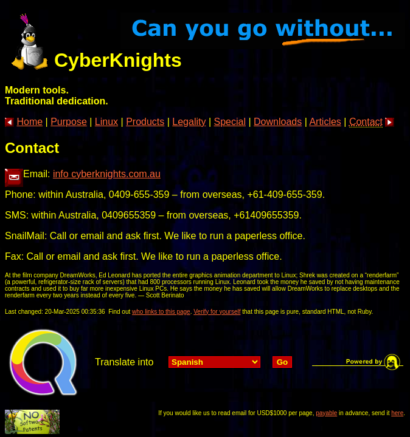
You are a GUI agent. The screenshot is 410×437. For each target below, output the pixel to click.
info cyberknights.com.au (107, 174)
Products (145, 122)
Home (29, 122)
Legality (189, 122)
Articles (325, 122)
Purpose (68, 122)
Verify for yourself (216, 311)
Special (230, 122)
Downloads (278, 122)
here (397, 413)
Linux (106, 122)
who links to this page (161, 311)
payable (326, 413)
